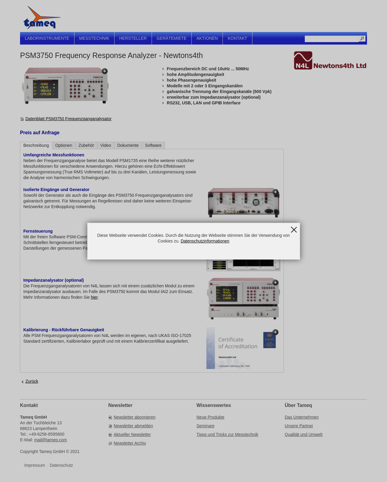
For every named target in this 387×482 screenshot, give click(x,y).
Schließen (294, 228)
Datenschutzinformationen (205, 241)
